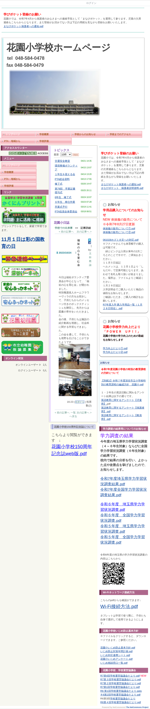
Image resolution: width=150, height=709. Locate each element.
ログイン (91, 3)
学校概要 (44, 134)
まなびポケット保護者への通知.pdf (23, 26)
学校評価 (44, 141)
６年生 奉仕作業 (65, 201)
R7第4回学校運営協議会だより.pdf (120, 675)
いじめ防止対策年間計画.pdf (116, 651)
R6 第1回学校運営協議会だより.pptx (121, 690)
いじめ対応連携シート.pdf (115, 655)
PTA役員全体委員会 (66, 211)
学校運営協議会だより (123, 698)
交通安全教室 (62, 160)
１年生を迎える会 (65, 174)
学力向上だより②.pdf (115, 352)
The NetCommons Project (137, 707)
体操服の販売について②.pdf (119, 232)
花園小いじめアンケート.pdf (116, 658)
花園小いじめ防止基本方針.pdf (117, 647)
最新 (63, 154)
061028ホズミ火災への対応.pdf (120, 239)
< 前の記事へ (66, 231)
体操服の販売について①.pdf (119, 228)
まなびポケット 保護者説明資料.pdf (122, 188)
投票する (79, 402)
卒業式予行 (61, 206)
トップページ (13, 134)
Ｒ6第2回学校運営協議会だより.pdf (120, 694)
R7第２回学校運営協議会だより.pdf (120, 683)
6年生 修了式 (63, 197)
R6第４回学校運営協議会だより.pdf (120, 702)
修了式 (58, 183)
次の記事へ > (84, 231)
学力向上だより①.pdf (115, 348)
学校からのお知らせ (85, 134)
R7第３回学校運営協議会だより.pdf (120, 679)
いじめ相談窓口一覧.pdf (114, 662)
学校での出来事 (64, 227)
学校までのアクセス (120, 134)
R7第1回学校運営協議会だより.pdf (120, 687)
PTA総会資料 (62, 179)
